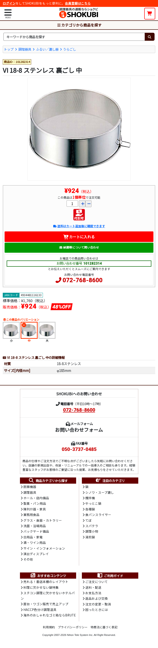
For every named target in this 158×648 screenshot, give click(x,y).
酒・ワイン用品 (34, 542)
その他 (28, 559)
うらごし (69, 49)
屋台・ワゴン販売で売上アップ (45, 604)
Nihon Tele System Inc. (80, 635)
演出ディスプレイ (36, 553)
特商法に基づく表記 (104, 627)
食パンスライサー (98, 514)
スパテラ (91, 525)
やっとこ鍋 (93, 503)
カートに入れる (79, 236)
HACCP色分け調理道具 (39, 609)
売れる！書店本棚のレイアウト (45, 581)
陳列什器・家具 (34, 509)
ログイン (9, 3)
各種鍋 (90, 509)
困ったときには (96, 609)
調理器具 (24, 49)
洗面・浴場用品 (34, 525)
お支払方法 (93, 593)
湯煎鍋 (90, 537)
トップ (9, 49)
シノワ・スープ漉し (99, 492)
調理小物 (91, 531)
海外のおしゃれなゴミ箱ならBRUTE (49, 615)
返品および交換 (96, 598)
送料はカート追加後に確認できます (79, 226)
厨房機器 (29, 486)
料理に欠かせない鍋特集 (41, 587)
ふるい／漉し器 (47, 49)
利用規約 (49, 627)
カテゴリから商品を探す (79, 25)
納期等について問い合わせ (79, 247)
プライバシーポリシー (73, 627)
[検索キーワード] (74, 37)
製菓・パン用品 (34, 503)
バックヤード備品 (36, 531)
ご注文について (96, 581)
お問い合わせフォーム (79, 429)
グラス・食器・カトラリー (42, 520)
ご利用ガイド (110, 575)
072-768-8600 (83, 280)
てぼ (88, 520)
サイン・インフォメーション (44, 548)
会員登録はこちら (78, 3)
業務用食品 (31, 514)
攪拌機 (90, 498)
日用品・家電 (33, 537)
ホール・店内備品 (36, 498)
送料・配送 (93, 587)
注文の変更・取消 (98, 604)
